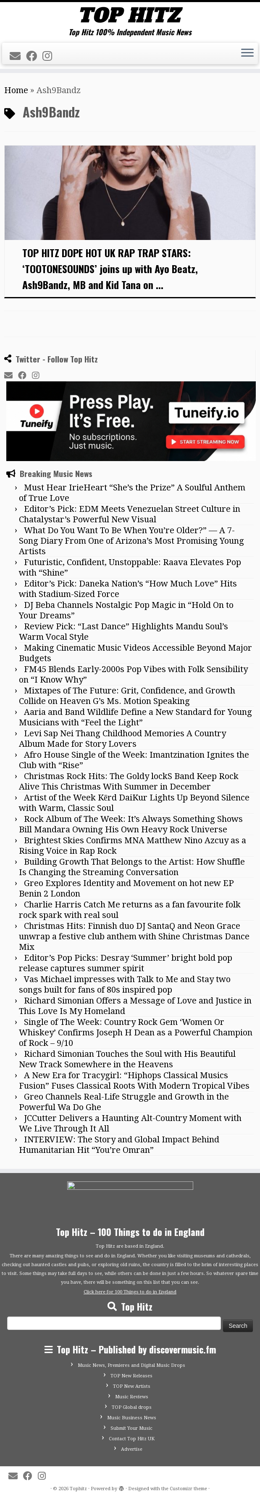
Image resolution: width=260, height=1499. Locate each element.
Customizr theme (188, 1488)
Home (16, 90)
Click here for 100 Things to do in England (130, 1292)
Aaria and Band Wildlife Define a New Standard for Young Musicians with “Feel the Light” (135, 717)
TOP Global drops (132, 1407)
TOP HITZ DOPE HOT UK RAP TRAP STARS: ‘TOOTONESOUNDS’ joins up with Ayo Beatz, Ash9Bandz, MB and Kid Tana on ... (110, 268)
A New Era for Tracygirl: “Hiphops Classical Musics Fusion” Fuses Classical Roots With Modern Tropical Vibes (134, 1080)
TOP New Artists (131, 1386)
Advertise (131, 1449)
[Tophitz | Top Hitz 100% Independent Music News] (130, 14)
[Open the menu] (247, 53)
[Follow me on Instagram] (50, 56)
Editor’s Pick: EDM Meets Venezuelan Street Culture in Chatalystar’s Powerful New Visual (129, 514)
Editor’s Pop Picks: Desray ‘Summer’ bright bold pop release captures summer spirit (125, 963)
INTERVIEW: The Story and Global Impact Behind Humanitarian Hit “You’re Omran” (119, 1144)
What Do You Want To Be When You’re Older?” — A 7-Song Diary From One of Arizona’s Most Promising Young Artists (131, 540)
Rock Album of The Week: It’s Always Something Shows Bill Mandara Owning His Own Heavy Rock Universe (131, 824)
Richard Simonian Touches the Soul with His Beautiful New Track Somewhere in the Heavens (127, 1059)
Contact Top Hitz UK (132, 1439)
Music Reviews (131, 1397)
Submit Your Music (131, 1428)
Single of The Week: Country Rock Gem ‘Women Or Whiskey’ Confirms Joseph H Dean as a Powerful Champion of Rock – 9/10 (135, 1032)
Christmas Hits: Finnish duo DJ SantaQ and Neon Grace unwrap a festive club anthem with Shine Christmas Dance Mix (134, 936)
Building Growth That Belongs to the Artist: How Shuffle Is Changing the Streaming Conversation (132, 867)
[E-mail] (18, 56)
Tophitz (78, 1488)
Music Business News (131, 1418)
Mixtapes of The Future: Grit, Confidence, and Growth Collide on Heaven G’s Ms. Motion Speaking (127, 696)
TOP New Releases (131, 1376)
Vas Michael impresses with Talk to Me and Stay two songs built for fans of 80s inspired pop (125, 984)
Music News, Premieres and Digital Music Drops (131, 1365)
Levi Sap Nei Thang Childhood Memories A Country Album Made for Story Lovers (122, 738)
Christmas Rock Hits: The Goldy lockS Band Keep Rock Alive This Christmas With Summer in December (129, 781)
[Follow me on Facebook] (34, 56)
